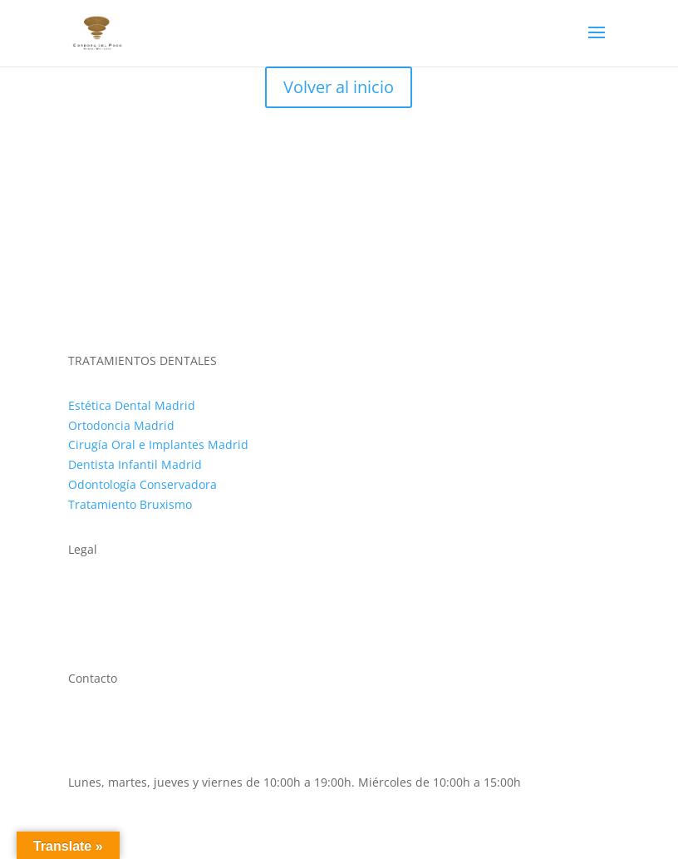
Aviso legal (97, 593)
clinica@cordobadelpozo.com (149, 762)
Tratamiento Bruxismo (130, 504)
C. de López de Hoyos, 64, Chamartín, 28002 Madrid (212, 723)
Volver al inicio (338, 87)
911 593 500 (101, 742)
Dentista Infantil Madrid (135, 464)
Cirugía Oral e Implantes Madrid (158, 444)
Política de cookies (119, 613)
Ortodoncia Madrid (121, 425)
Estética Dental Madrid (131, 405)
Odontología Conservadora (142, 484)
